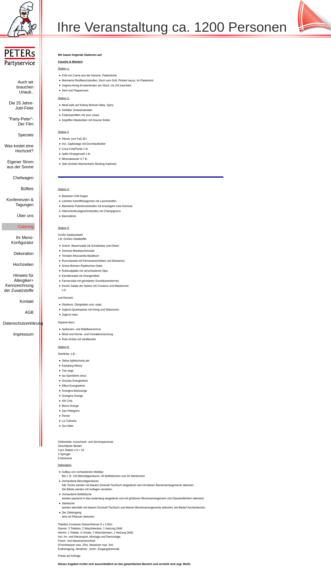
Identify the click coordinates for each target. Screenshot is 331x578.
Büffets (27, 189)
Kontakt (27, 301)
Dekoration (24, 253)
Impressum (23, 334)
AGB (29, 312)
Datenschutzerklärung (23, 323)
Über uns (25, 215)
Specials (26, 135)
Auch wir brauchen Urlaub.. (25, 87)
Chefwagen (23, 178)
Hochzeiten (23, 264)
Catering (26, 226)
